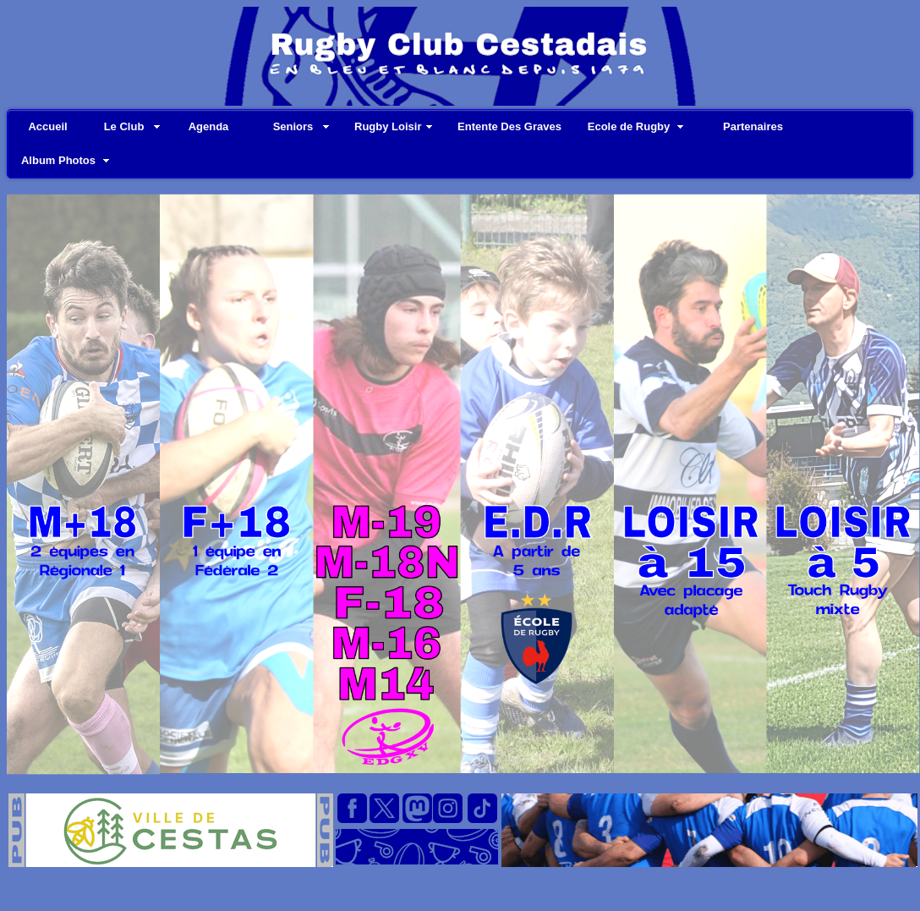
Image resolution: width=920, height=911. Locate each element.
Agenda (209, 126)
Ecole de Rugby (629, 126)
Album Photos (58, 160)
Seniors (293, 126)
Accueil (47, 126)
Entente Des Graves (509, 126)
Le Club (124, 126)
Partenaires (753, 126)
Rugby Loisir (387, 126)
